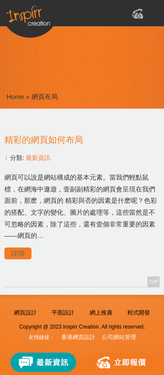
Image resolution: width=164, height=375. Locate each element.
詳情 (18, 253)
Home (15, 96)
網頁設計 (25, 312)
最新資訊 (38, 157)
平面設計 (63, 312)
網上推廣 (101, 312)
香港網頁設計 (78, 337)
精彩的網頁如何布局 (43, 140)
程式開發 (138, 312)
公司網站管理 (119, 337)
